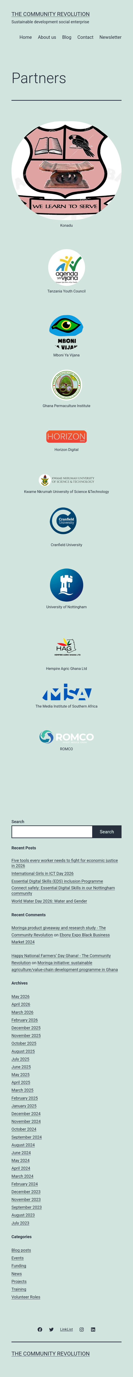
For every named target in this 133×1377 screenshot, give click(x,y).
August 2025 (23, 1051)
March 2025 (22, 1090)
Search (17, 821)
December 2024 (26, 1113)
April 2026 (20, 1004)
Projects (19, 1281)
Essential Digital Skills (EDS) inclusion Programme (57, 881)
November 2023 (26, 1199)
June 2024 (21, 1152)
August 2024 (23, 1145)
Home (25, 37)
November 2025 (26, 1035)
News (16, 1273)
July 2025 (20, 1059)
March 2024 (22, 1176)
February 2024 (24, 1184)
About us (47, 37)
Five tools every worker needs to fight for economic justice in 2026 (64, 863)
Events (17, 1258)
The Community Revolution (50, 14)
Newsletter (111, 37)
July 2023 (20, 1223)
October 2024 (23, 1129)
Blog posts (21, 1250)
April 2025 (20, 1082)
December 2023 (26, 1191)
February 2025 (24, 1098)
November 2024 (26, 1121)
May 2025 (20, 1074)
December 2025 (26, 1027)
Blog (66, 37)
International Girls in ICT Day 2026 (42, 873)
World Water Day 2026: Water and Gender (49, 901)
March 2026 (22, 1012)
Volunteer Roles (25, 1297)
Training (18, 1289)
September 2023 (26, 1207)
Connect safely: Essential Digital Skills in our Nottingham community (63, 890)
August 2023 (23, 1215)
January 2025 (23, 1105)
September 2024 (26, 1137)
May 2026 (20, 996)
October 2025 (23, 1043)
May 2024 (20, 1160)
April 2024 (20, 1168)
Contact (86, 37)
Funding (18, 1265)
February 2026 (24, 1020)
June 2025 (21, 1066)
